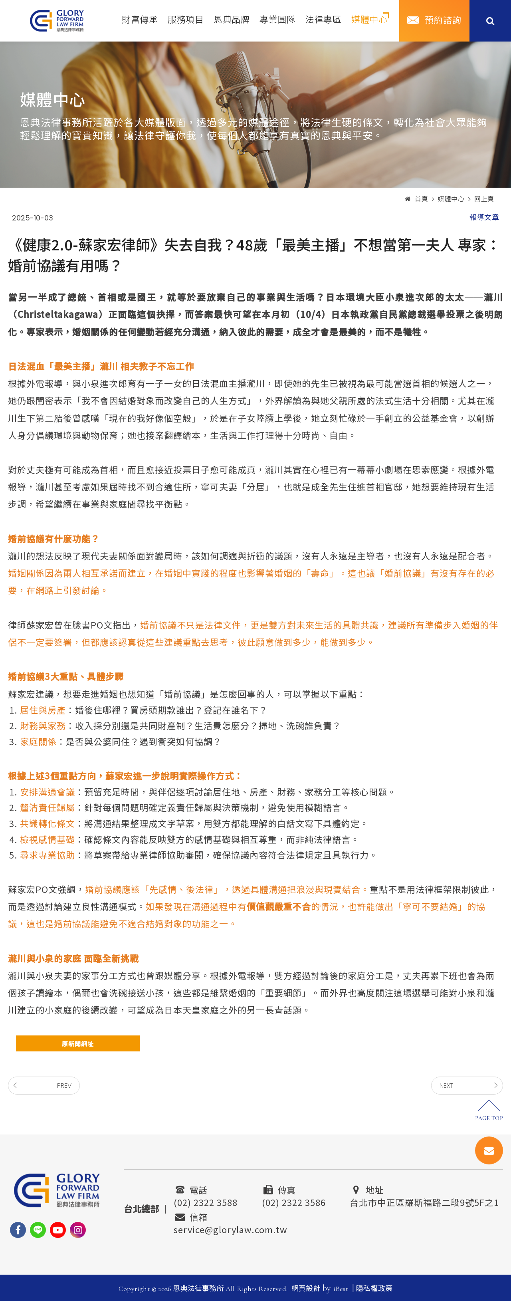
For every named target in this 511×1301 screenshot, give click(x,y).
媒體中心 (369, 20)
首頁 (416, 199)
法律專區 (323, 20)
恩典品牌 (232, 20)
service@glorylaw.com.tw (230, 1228)
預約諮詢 (443, 21)
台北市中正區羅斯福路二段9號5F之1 (424, 1201)
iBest (340, 1288)
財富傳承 (140, 20)
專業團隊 (277, 20)
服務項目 (186, 20)
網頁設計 (306, 1288)
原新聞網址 (78, 1043)
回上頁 (484, 199)
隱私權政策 (374, 1288)
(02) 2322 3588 (206, 1201)
